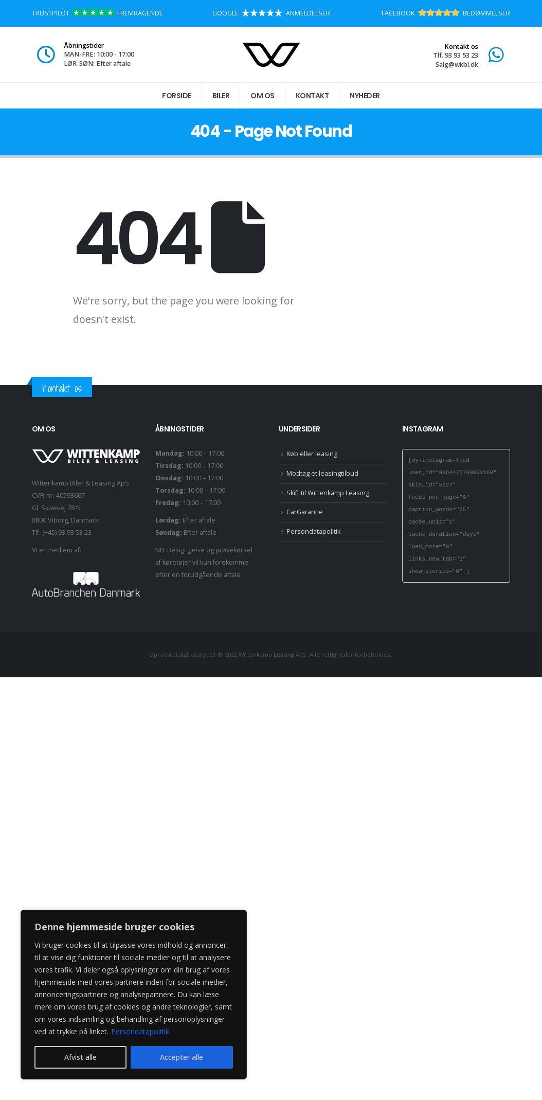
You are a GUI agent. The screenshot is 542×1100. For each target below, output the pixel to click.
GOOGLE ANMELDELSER (271, 13)
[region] (134, 994)
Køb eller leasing (311, 453)
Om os (262, 96)
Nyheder (365, 96)
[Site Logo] (271, 55)
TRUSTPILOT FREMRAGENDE (97, 13)
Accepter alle (181, 1057)
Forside (176, 96)
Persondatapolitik (140, 1031)
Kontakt (312, 96)
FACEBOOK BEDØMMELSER (446, 13)
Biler (221, 96)
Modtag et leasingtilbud (322, 473)
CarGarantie (304, 512)
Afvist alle (80, 1057)
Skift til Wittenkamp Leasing (327, 493)
